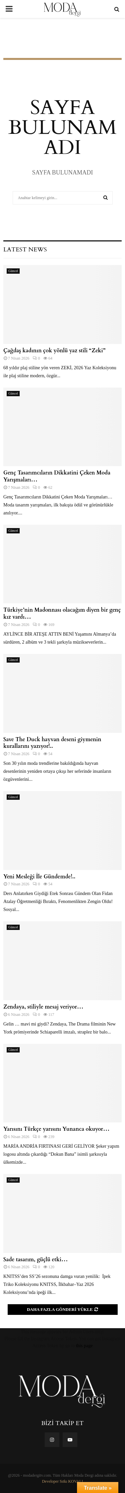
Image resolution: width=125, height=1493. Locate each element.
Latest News (25, 249)
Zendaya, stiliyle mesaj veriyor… (43, 1007)
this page (84, 1345)
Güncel (13, 271)
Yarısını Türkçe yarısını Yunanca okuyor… (56, 1129)
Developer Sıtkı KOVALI (62, 1481)
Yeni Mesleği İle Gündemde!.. (39, 876)
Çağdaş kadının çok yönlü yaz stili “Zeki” (54, 350)
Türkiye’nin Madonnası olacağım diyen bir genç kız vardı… (62, 613)
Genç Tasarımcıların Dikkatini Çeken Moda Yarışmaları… (56, 476)
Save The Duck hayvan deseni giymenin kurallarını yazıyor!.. (52, 743)
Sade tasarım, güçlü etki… (35, 1259)
